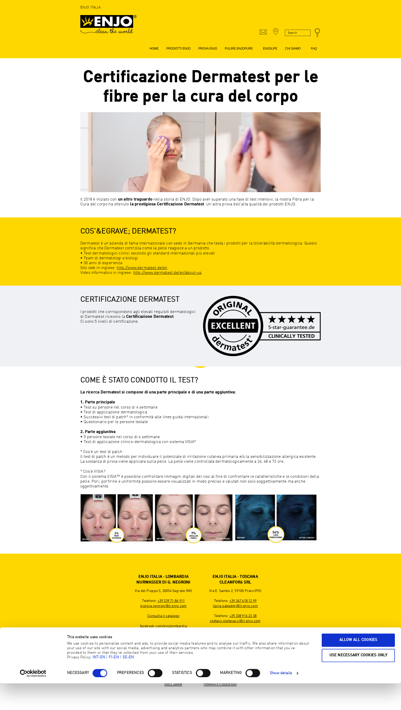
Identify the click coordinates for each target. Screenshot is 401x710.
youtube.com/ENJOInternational (235, 651)
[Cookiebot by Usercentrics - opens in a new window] (33, 700)
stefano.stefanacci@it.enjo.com (235, 621)
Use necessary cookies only (358, 682)
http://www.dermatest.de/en (142, 268)
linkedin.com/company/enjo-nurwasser (163, 641)
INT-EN (99, 684)
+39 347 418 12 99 (243, 601)
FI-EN (114, 684)
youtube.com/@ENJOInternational (163, 636)
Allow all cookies (358, 667)
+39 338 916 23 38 (243, 616)
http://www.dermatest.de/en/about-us (167, 273)
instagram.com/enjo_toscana (235, 646)
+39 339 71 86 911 (171, 601)
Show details (281, 700)
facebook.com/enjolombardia (163, 626)
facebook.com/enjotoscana (235, 641)
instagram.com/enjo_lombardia (163, 631)
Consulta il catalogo (163, 616)
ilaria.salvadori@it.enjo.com (235, 606)
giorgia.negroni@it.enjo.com (163, 606)
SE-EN (128, 684)
